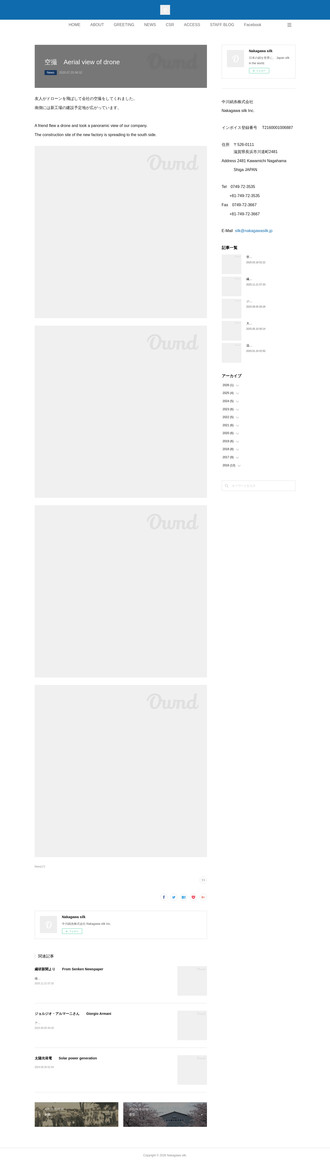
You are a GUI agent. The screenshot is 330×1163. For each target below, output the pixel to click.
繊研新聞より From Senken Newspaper (69, 969)
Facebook (252, 25)
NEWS (150, 25)
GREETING (124, 25)
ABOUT (97, 25)
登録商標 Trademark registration (270, 257)
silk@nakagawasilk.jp (253, 231)
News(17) (40, 866)
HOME (74, 25)
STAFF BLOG (222, 25)
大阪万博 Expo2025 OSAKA (265, 323)
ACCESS (192, 25)
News (50, 72)
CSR (170, 25)
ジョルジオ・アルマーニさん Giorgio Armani (73, 1014)
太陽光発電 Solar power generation (66, 1058)
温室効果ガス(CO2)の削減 (263, 345)
